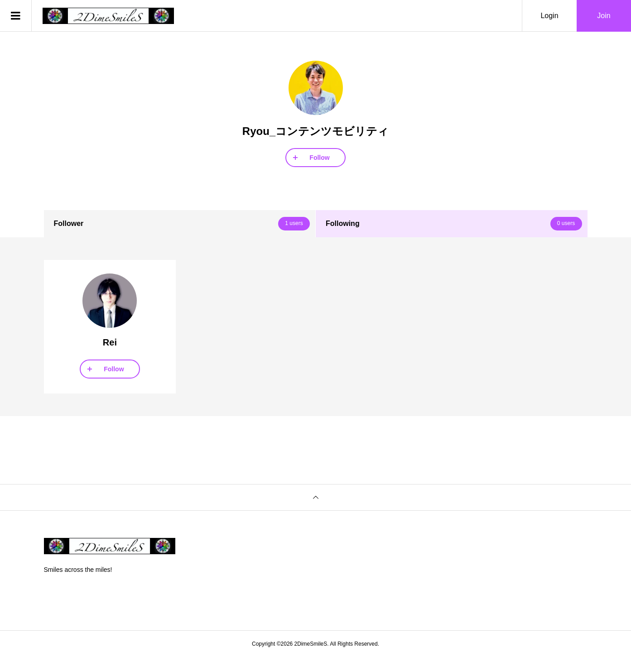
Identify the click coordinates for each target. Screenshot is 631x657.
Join (603, 15)
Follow (319, 157)
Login (549, 15)
